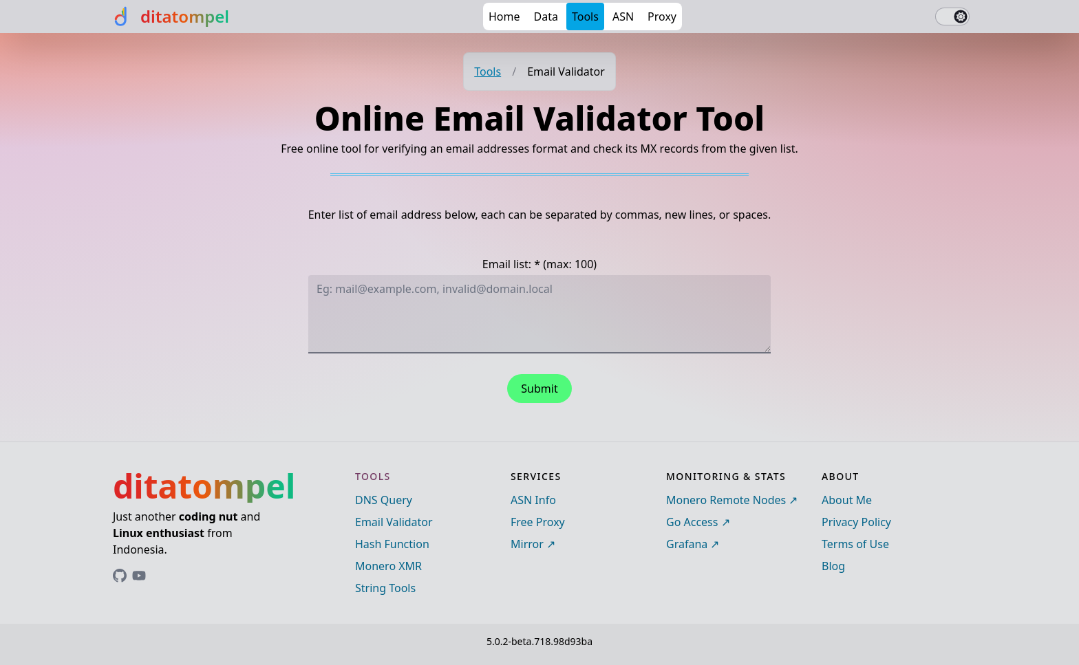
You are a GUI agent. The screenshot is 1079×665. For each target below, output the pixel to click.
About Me (847, 500)
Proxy (662, 16)
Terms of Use (855, 544)
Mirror (527, 544)
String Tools (385, 588)
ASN (623, 16)
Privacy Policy (856, 522)
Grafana (686, 544)
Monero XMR (388, 566)
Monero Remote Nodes (726, 500)
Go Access (692, 522)
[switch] (952, 16)
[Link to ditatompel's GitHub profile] (120, 575)
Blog (833, 566)
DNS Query (383, 500)
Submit (539, 388)
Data (546, 16)
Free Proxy (538, 522)
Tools (585, 16)
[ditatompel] (169, 17)
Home (504, 16)
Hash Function (392, 544)
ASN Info (533, 500)
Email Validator (394, 522)
